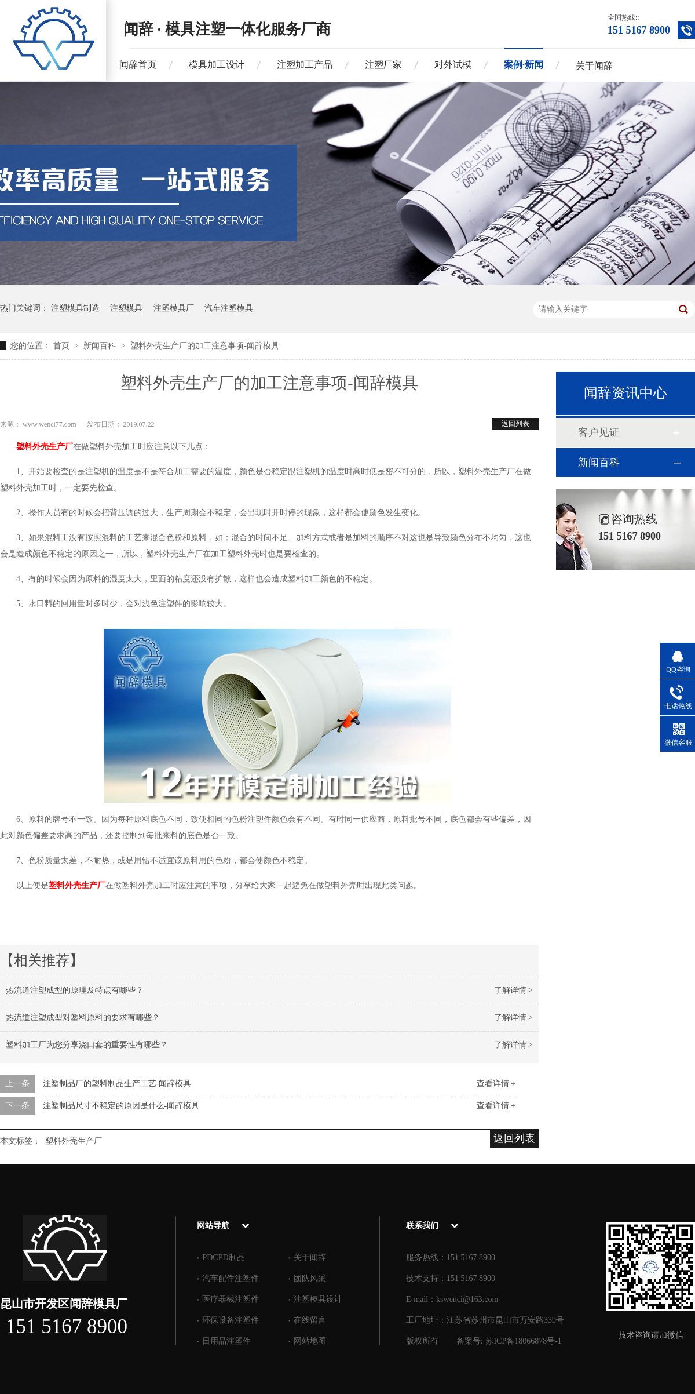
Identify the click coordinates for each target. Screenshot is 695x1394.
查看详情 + (496, 1083)
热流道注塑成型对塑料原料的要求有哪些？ (83, 1017)
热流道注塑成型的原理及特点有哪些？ (75, 990)
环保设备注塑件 (230, 1320)
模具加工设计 (216, 65)
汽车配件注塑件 (230, 1278)
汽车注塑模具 (228, 308)
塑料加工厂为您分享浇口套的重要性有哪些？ (87, 1044)
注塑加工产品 (304, 65)
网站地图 (310, 1341)
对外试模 (452, 65)
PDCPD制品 (223, 1257)
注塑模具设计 (318, 1299)
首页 (62, 345)
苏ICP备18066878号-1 (523, 1341)
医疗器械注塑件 (230, 1299)
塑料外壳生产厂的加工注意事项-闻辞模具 (204, 345)
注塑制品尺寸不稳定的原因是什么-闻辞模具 (121, 1105)
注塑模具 (126, 308)
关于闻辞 (594, 66)
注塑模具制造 (75, 308)
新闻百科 (100, 345)
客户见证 (599, 432)
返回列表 (515, 424)
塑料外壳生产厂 (44, 446)
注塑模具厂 (173, 308)
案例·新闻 (523, 65)
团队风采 (310, 1278)
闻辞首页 (137, 65)
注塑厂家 (383, 65)
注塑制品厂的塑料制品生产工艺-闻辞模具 (117, 1083)
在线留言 (310, 1320)
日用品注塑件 (226, 1341)
